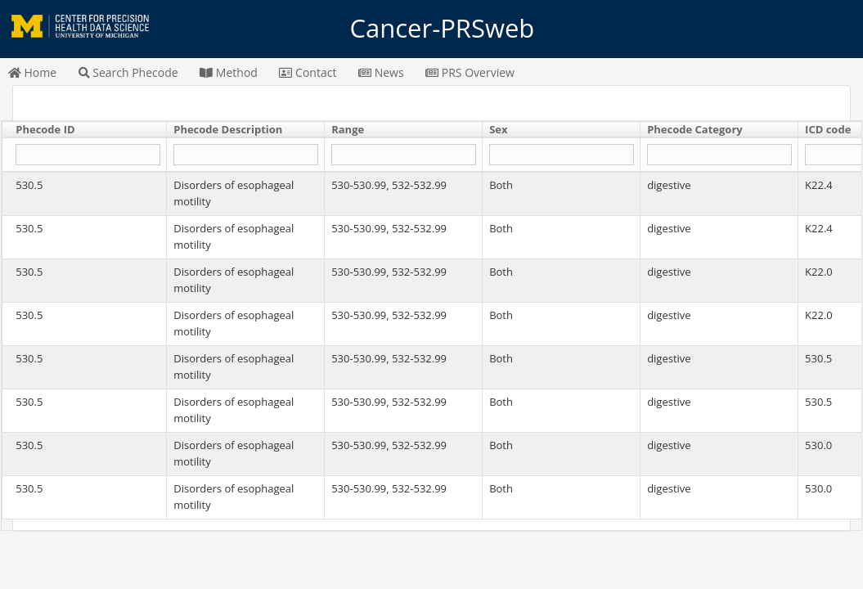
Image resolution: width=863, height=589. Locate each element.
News (381, 72)
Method (229, 72)
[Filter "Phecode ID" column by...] (88, 155)
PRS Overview (470, 72)
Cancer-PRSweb (432, 29)
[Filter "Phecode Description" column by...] (245, 155)
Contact (307, 72)
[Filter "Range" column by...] (403, 155)
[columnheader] (84, 130)
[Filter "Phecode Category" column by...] (719, 155)
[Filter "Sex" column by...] (561, 155)
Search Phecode (128, 72)
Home (32, 72)
